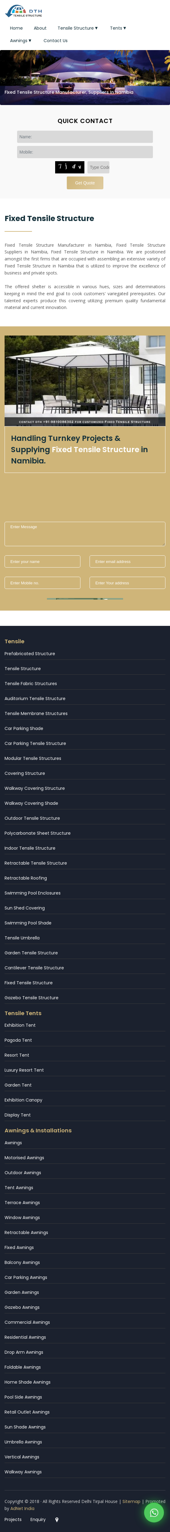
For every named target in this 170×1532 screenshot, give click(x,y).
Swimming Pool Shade (28, 923)
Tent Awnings (19, 1188)
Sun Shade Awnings (25, 1427)
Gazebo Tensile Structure (31, 998)
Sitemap (131, 1501)
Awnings (21, 41)
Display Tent (18, 1115)
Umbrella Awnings (23, 1442)
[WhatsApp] (154, 1514)
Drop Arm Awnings (24, 1352)
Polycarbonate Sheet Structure (38, 833)
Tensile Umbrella (22, 938)
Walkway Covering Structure (35, 788)
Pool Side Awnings (23, 1397)
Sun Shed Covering (25, 908)
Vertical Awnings (22, 1457)
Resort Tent (17, 1055)
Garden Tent (18, 1085)
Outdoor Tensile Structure (32, 818)
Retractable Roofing (26, 878)
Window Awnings (22, 1217)
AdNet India (22, 1508)
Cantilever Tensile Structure (34, 968)
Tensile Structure (78, 28)
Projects (13, 1519)
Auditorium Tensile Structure (35, 698)
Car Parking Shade (24, 728)
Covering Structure (25, 773)
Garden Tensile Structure (31, 953)
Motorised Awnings (24, 1158)
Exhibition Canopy (23, 1100)
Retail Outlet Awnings (27, 1412)
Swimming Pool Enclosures (33, 893)
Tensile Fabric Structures (31, 684)
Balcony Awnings (22, 1262)
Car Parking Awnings (26, 1277)
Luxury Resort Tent (24, 1070)
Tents (118, 28)
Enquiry (38, 1519)
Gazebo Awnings (22, 1307)
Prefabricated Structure (30, 654)
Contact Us (56, 41)
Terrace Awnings (22, 1203)
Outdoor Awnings (23, 1173)
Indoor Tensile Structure (30, 848)
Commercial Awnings (27, 1322)
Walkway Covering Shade (31, 803)
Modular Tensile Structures (33, 758)
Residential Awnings (25, 1337)
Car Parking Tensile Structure (35, 743)
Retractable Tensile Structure (36, 863)
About (40, 28)
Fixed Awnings (19, 1247)
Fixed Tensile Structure (29, 983)
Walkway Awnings (23, 1472)
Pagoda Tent (18, 1040)
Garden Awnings (22, 1292)
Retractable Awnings (26, 1232)
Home (16, 28)
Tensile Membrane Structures (36, 713)
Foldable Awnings (23, 1367)
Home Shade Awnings (28, 1382)
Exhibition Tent (20, 1025)
